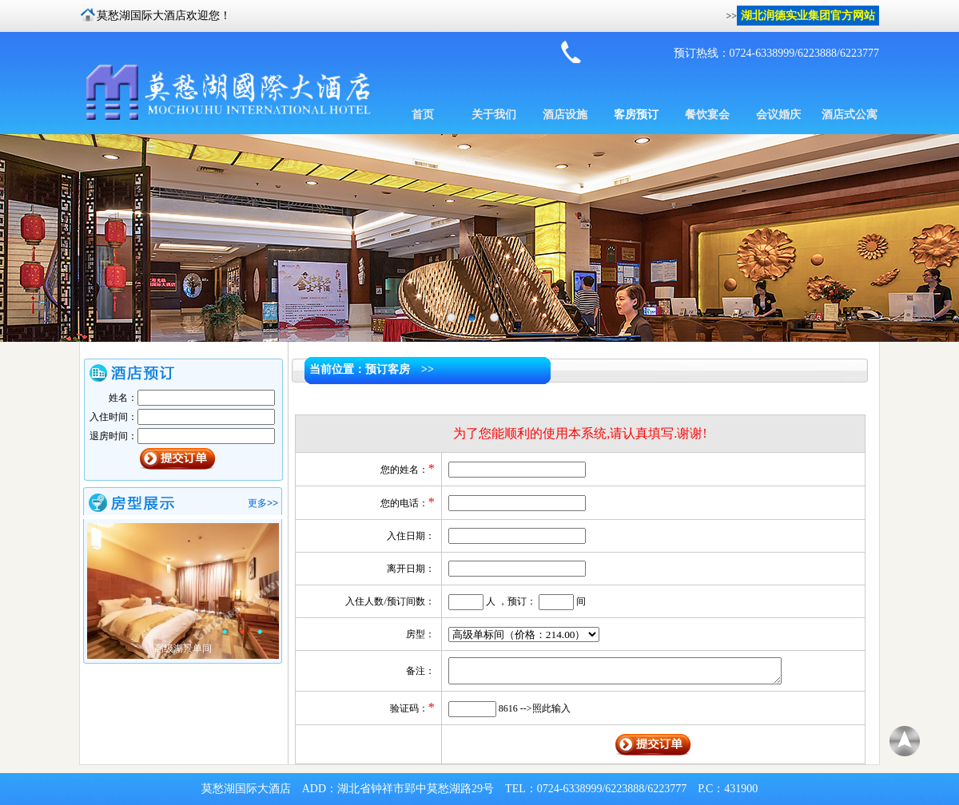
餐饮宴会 (707, 115)
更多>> (263, 503)
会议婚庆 (778, 115)
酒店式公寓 (849, 115)
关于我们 (494, 115)
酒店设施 (565, 115)
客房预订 (636, 115)
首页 (423, 115)
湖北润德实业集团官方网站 (808, 16)
